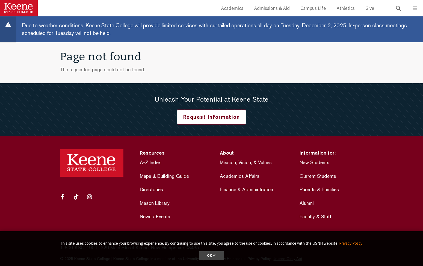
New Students (314, 162)
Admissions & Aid (272, 8)
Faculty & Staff (315, 216)
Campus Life (313, 8)
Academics (232, 8)
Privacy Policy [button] (350, 243)
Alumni (307, 203)
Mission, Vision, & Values (246, 162)
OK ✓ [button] (211, 255)
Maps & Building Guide (164, 176)
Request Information (211, 117)
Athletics (346, 8)
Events (163, 216)
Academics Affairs (239, 176)
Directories (151, 189)
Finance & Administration (246, 189)
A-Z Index (150, 162)
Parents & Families (319, 189)
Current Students (318, 176)
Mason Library (155, 203)
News (146, 216)
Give (369, 8)
